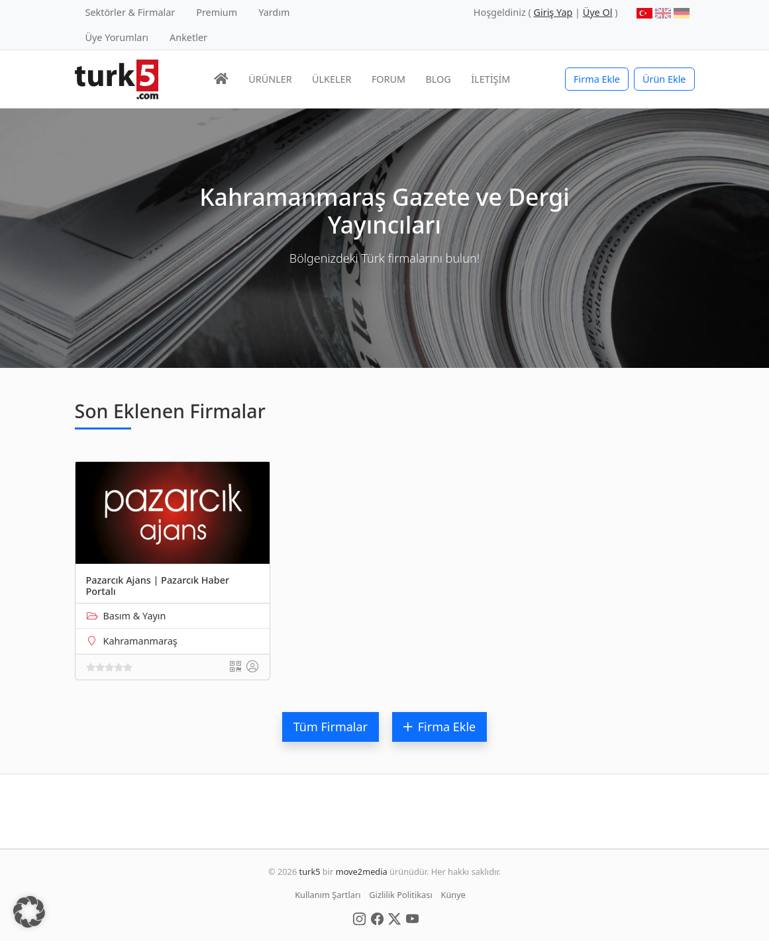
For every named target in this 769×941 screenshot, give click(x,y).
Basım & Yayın (134, 615)
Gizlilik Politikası (400, 895)
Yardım (273, 12)
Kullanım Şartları (327, 895)
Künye (453, 895)
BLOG (438, 79)
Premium (216, 12)
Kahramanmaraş (140, 641)
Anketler (188, 37)
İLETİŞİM (490, 79)
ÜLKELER (331, 79)
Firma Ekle (597, 79)
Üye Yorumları (117, 37)
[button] (29, 912)
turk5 (310, 871)
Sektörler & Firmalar (130, 12)
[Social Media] (359, 918)
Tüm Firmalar (330, 727)
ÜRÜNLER (269, 79)
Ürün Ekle (664, 79)
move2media (361, 871)
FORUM (388, 79)
